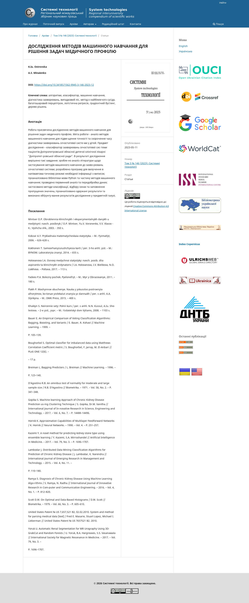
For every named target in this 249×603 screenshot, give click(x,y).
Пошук (218, 24)
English (183, 46)
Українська (185, 51)
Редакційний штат (113, 24)
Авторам (88, 24)
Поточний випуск (53, 24)
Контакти (135, 24)
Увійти (222, 2)
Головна (32, 35)
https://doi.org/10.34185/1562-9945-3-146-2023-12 (64, 84)
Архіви (74, 24)
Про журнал (30, 24)
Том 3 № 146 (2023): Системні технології (75, 35)
